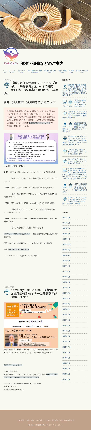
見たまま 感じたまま (50, 71)
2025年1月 (66, 239)
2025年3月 (66, 234)
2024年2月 (66, 287)
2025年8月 (66, 223)
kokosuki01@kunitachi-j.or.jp (18, 249)
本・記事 (71, 71)
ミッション (12, 71)
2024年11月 (66, 250)
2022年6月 (66, 325)
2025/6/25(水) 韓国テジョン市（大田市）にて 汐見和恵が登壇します (74, 161)
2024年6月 (66, 271)
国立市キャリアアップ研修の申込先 (17, 234)
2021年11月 (66, 347)
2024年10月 (66, 255)
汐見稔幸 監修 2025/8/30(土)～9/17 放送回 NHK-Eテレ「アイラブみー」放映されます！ (74, 103)
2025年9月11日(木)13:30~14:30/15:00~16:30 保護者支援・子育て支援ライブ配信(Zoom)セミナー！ (74, 115)
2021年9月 (66, 352)
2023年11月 (66, 293)
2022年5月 (66, 331)
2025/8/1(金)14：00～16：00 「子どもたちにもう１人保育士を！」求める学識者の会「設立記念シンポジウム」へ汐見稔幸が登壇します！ (74, 140)
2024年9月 (66, 261)
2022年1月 (66, 341)
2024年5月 (66, 277)
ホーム (5, 71)
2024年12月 (66, 244)
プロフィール (22, 71)
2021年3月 (66, 379)
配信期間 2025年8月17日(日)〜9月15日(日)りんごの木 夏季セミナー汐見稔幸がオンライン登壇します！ (74, 127)
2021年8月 (66, 358)
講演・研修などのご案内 (35, 71)
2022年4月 (66, 336)
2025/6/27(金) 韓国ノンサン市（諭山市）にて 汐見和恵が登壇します (74, 152)
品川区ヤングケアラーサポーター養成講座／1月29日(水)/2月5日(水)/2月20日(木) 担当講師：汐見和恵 (74, 200)
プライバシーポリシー (56, 425)
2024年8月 (66, 266)
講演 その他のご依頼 (82, 71)
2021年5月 (66, 374)
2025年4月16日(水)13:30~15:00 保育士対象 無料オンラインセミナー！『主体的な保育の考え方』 (74, 188)
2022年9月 (66, 314)
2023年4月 (66, 298)
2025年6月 (66, 228)
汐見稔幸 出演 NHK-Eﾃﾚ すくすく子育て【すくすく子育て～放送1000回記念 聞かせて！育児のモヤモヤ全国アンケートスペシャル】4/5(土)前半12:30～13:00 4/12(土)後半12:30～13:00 (74, 173)
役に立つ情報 (62, 71)
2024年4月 (66, 282)
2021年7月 (66, 363)
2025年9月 (66, 217)
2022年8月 (66, 320)
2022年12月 (66, 304)
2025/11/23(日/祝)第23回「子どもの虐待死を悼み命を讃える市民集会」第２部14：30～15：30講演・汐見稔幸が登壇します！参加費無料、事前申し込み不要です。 (74, 90)
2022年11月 (66, 309)
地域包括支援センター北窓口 (39, 123)
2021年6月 (66, 368)
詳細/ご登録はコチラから (13, 365)
